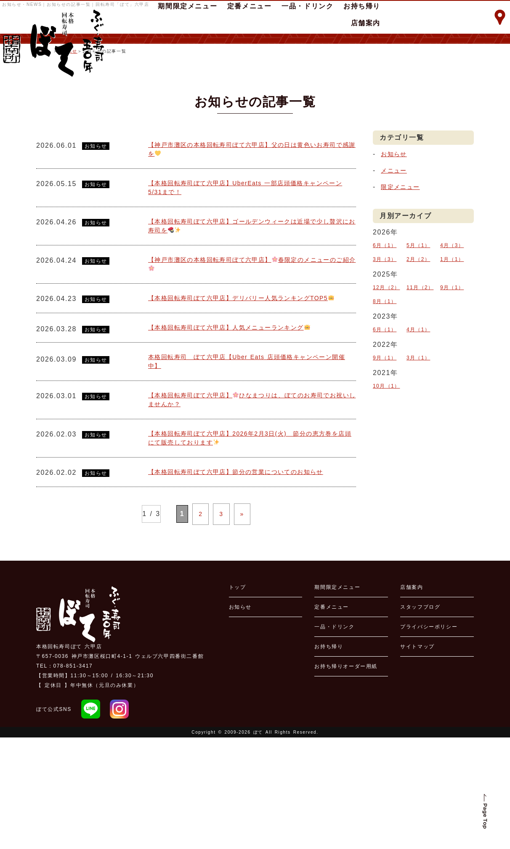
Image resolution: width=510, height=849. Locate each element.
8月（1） (385, 371)
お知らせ (68, 135)
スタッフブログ (420, 718)
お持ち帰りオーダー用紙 (345, 778)
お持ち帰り (328, 758)
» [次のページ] (237, 627)
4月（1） (418, 395)
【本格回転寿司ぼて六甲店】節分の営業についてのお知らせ (248, 587)
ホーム (43, 135)
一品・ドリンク (334, 738)
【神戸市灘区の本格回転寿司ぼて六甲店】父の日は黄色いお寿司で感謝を (252, 235)
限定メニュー (403, 271)
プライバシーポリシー (428, 738)
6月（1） (385, 328)
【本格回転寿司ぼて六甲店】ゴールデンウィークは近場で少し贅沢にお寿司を (252, 316)
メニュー (395, 254)
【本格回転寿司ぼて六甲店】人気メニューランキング (240, 434)
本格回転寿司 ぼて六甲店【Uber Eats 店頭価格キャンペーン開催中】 (249, 470)
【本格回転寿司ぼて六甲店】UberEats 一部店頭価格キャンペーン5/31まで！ (251, 276)
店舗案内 (365, 23)
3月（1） (418, 419)
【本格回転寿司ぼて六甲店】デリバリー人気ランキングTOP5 (250, 398)
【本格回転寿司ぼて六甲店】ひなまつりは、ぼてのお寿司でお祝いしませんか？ (252, 510)
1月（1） (452, 338)
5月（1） (418, 328)
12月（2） (387, 362)
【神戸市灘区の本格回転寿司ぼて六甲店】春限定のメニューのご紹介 (252, 357)
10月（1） (387, 443)
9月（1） (452, 362)
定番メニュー (331, 718)
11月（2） (420, 362)
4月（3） (452, 328)
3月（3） (385, 338)
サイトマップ (417, 758)
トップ (237, 699)
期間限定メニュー (337, 699)
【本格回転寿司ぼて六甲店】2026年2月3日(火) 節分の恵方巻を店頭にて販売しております (249, 551)
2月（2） (418, 338)
